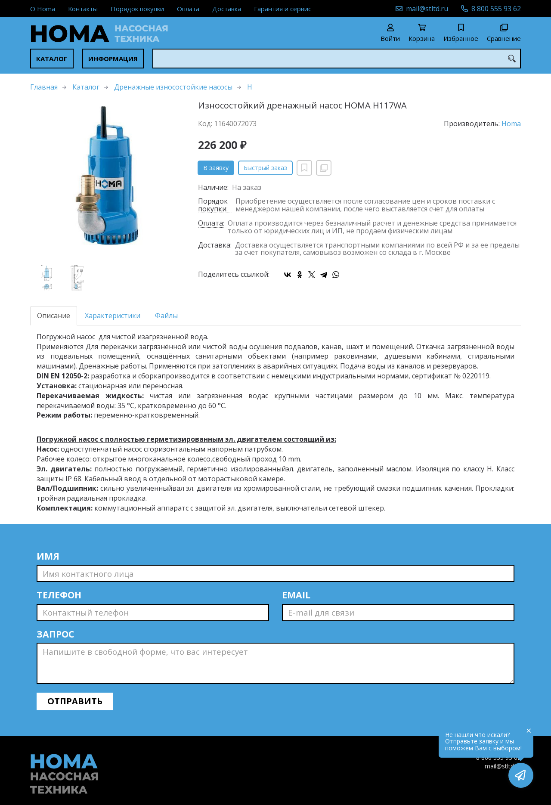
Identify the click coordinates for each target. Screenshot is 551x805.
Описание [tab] (53, 315)
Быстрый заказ (265, 168)
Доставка (226, 8)
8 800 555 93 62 (496, 8)
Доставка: (215, 246)
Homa (511, 123)
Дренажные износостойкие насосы (173, 87)
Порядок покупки (137, 8)
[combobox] (336, 58)
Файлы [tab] (166, 315)
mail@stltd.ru (427, 8)
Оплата (188, 8)
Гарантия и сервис (282, 8)
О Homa (42, 8)
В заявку (216, 168)
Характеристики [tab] (112, 315)
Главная (44, 87)
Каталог (52, 58)
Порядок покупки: (213, 205)
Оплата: (211, 224)
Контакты (83, 8)
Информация (113, 58)
